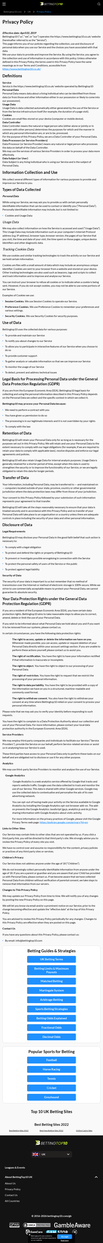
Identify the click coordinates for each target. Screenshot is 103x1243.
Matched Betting (52, 981)
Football (51, 1060)
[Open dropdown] (51, 1154)
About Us (10, 1183)
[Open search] (99, 4)
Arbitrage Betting (51, 1000)
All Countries (12, 1200)
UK (29, 11)
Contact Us (11, 1195)
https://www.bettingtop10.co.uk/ (21, 68)
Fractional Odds (51, 1027)
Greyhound (51, 1097)
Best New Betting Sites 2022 (51, 1130)
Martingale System (51, 990)
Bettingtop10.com (13, 11)
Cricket (51, 1088)
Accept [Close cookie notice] (64, 1236)
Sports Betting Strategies (51, 1009)
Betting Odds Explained (51, 1018)
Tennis (51, 1078)
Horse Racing (51, 1069)
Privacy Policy (12, 1189)
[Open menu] (4, 4)
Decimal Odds (52, 1037)
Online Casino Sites (84, 1130)
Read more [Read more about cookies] (65, 1240)
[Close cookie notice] (29, 1234)
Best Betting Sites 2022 (18, 1130)
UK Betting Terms (51, 959)
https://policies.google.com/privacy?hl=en (64, 822)
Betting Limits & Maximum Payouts (51, 970)
